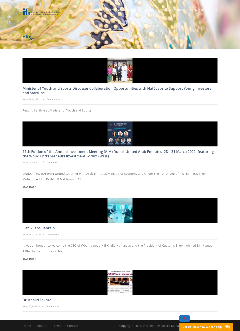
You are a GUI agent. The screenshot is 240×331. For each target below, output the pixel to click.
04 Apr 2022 (34, 162)
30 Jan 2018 (34, 306)
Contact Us (197, 10)
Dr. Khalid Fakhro (37, 300)
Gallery (149, 10)
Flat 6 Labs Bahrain (38, 228)
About (41, 326)
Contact (72, 326)
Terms (56, 326)
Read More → (30, 187)
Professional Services (123, 10)
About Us (96, 10)
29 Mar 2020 (34, 234)
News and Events (172, 10)
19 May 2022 (35, 99)
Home (80, 10)
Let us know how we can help (202, 327)
